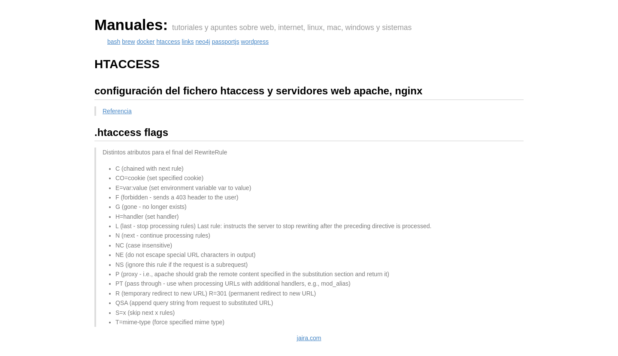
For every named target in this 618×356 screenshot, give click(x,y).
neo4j (202, 41)
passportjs (225, 41)
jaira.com (309, 338)
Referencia (117, 111)
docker (146, 41)
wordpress (255, 41)
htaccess (168, 41)
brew (128, 41)
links (188, 41)
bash (113, 41)
